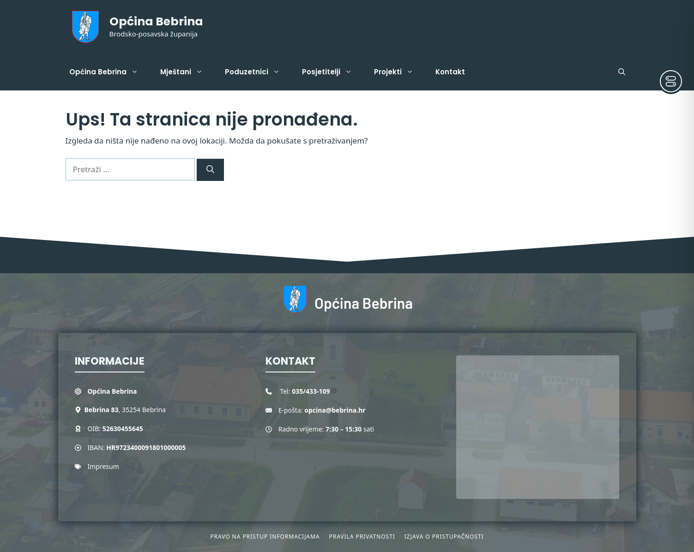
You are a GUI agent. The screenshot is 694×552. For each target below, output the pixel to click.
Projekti (399, 72)
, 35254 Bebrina (125, 409)
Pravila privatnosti (362, 536)
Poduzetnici (258, 72)
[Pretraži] (210, 170)
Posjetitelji (332, 72)
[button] (621, 72)
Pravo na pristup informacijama (265, 536)
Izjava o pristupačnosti (444, 536)
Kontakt (450, 72)
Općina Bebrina (156, 21)
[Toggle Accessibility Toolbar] (671, 81)
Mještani (187, 72)
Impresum (103, 466)
